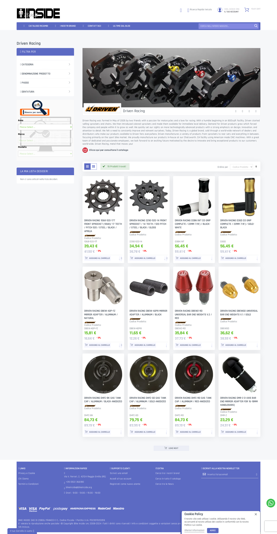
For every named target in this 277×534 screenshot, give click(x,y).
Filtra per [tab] (28, 52)
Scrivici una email (119, 473)
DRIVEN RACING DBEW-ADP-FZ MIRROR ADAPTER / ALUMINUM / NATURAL (101, 314)
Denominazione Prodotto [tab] (35, 73)
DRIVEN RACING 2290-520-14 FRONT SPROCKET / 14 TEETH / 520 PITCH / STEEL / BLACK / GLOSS (148, 224)
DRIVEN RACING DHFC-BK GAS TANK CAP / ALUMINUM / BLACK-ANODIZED (103, 399)
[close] (255, 514)
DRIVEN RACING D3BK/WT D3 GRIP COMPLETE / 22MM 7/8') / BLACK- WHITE (193, 224)
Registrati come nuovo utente (125, 484)
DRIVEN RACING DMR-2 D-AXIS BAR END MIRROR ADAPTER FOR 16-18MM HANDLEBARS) (239, 401)
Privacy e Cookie (26, 473)
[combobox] (229, 26)
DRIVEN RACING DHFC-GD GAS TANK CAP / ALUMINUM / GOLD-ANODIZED (147, 399)
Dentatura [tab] (27, 91)
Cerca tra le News (164, 484)
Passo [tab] (24, 82)
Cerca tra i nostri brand (167, 473)
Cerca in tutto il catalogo (168, 478)
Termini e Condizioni (28, 484)
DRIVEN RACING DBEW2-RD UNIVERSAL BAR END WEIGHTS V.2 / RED (193, 314)
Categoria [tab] (26, 64)
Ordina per (222, 167)
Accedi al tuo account (120, 478)
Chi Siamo (23, 478)
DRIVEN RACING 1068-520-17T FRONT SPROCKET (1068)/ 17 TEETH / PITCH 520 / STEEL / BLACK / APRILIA (103, 226)
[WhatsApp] (270, 503)
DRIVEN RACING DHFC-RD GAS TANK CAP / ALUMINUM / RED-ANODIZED (193, 399)
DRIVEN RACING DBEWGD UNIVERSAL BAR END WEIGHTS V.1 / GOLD (239, 312)
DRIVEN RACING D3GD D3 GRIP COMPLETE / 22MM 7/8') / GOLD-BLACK (237, 224)
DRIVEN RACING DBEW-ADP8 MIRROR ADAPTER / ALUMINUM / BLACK (148, 312)
